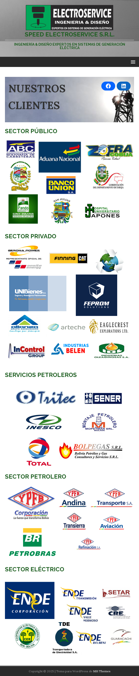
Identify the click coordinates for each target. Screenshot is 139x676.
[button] (132, 61)
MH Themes (102, 671)
